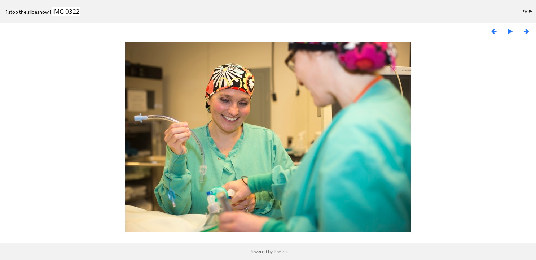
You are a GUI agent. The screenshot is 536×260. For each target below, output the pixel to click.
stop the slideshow (28, 12)
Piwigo (280, 251)
